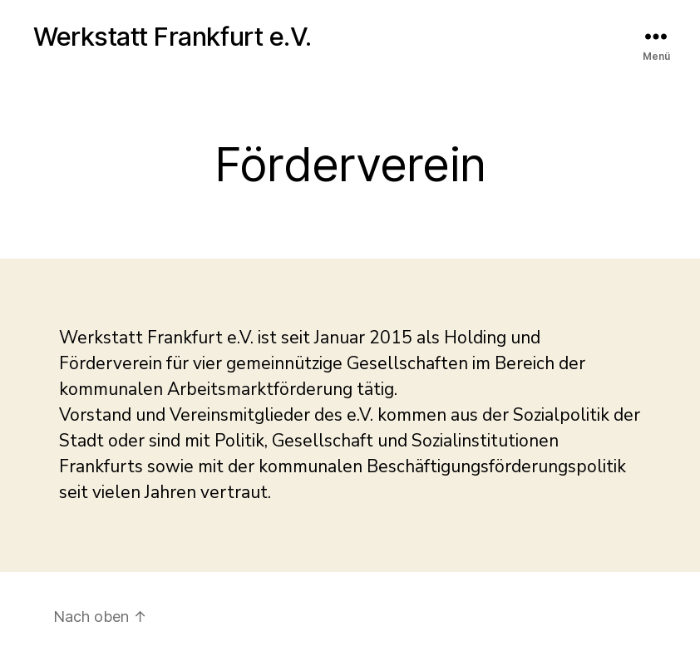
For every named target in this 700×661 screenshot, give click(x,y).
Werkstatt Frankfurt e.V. (172, 36)
